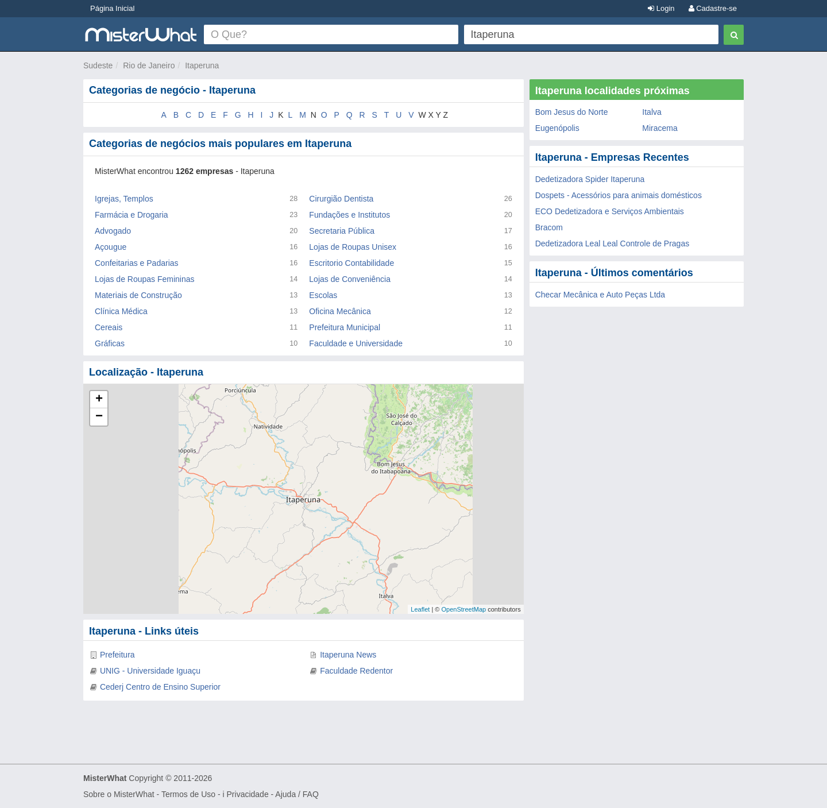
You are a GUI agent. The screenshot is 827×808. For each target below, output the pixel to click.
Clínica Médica (121, 311)
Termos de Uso (188, 794)
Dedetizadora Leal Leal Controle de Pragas (612, 243)
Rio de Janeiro (149, 65)
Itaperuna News (348, 654)
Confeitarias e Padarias (137, 263)
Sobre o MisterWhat (118, 794)
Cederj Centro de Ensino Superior (160, 686)
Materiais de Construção (138, 295)
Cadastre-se (713, 8)
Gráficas (110, 343)
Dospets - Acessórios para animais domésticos (618, 195)
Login (661, 8)
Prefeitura (117, 654)
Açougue (110, 247)
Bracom (549, 227)
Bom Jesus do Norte (571, 112)
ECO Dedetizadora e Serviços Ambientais (609, 211)
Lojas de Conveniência (350, 279)
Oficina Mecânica (339, 311)
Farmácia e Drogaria (131, 214)
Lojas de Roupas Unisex (352, 247)
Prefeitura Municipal (344, 327)
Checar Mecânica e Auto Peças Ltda (600, 294)
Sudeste (98, 65)
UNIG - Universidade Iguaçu (150, 670)
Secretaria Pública (341, 230)
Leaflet (420, 609)
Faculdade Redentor (356, 670)
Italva (651, 112)
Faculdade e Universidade (356, 343)
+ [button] (99, 399)
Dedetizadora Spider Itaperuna (590, 179)
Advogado (113, 230)
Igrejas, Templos (124, 198)
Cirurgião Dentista (341, 198)
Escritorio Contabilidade (351, 263)
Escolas (323, 295)
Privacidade (248, 794)
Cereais (108, 327)
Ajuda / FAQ (296, 794)
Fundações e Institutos (349, 214)
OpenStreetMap (463, 609)
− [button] (99, 417)
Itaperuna (202, 65)
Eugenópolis (557, 128)
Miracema (659, 128)
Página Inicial (112, 8)
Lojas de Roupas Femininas (145, 279)
